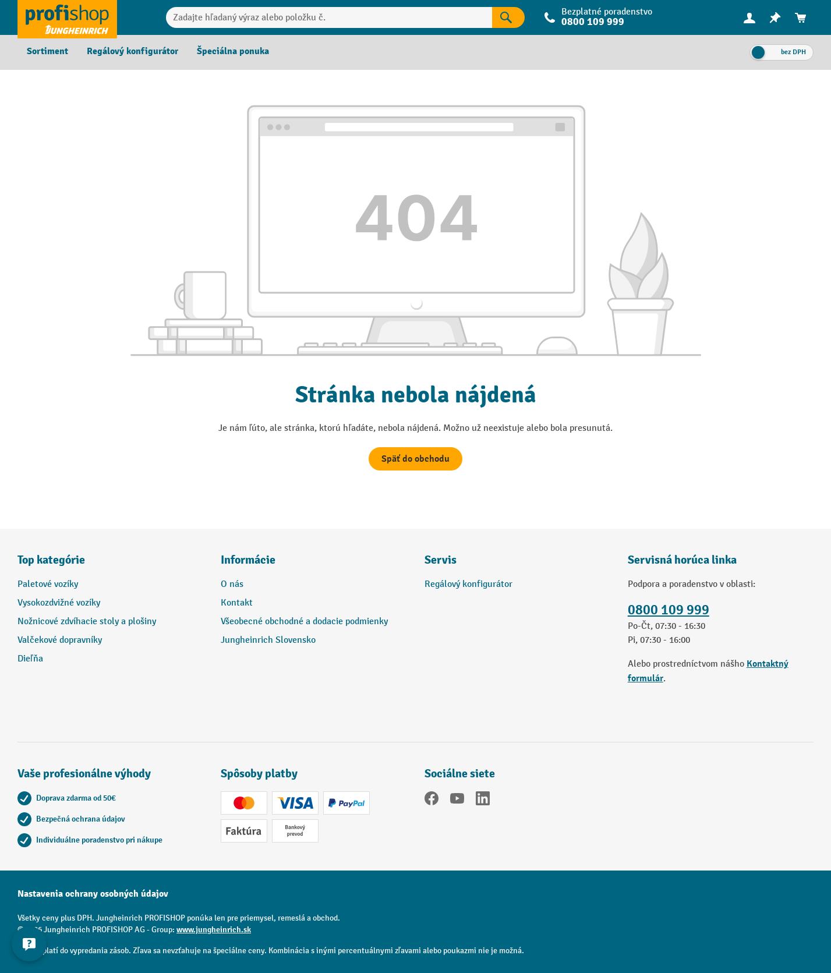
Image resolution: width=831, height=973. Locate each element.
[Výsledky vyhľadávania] (508, 17)
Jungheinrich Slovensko (268, 640)
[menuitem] (749, 17)
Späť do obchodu (415, 459)
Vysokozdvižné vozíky (58, 602)
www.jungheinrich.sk (213, 930)
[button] (517, 565)
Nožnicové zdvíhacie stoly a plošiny (86, 621)
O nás (232, 584)
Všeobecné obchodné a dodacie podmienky (304, 621)
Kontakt (237, 602)
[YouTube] (457, 800)
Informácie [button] (248, 560)
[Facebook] (432, 800)
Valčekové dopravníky (59, 640)
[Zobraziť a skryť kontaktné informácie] (29, 943)
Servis (441, 560)
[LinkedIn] (483, 800)
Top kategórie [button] (51, 560)
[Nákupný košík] (801, 17)
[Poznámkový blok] (775, 17)
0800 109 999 (592, 22)
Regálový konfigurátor (468, 584)
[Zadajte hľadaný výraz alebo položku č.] (329, 17)
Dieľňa (30, 658)
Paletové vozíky (47, 584)
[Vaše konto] (749, 17)
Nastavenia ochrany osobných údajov (92, 894)
